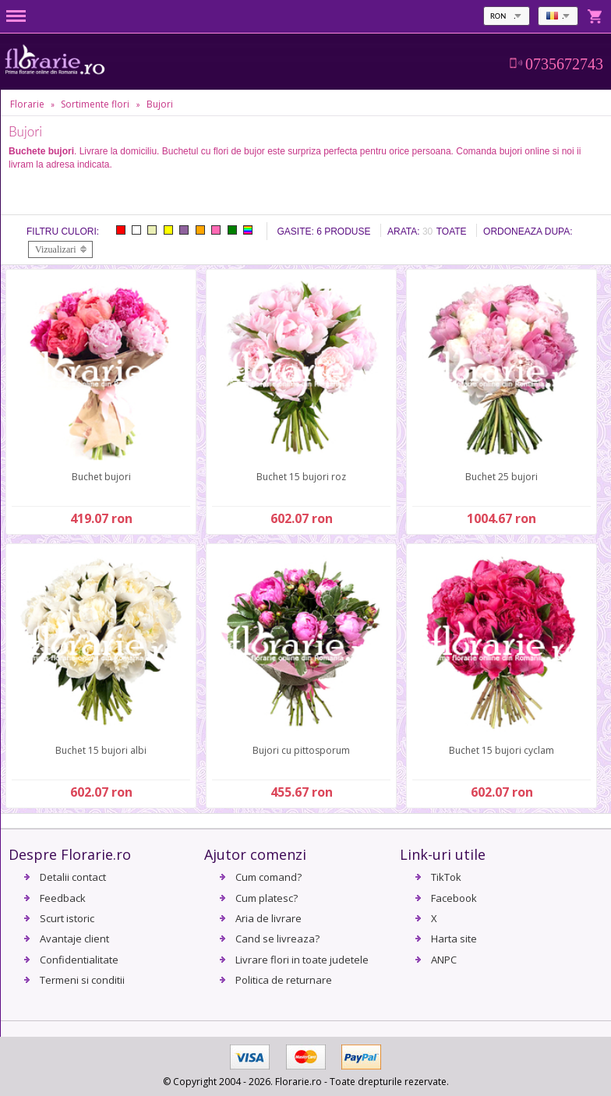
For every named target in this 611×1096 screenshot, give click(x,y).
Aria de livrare (268, 918)
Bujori (160, 104)
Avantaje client (74, 939)
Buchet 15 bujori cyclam (501, 750)
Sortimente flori (95, 104)
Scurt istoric (67, 918)
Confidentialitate (79, 960)
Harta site (454, 939)
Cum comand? (268, 877)
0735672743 (564, 64)
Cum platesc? (266, 898)
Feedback (63, 898)
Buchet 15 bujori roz (301, 476)
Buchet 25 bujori (501, 476)
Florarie (27, 104)
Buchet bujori (101, 476)
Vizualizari (55, 249)
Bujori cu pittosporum (301, 750)
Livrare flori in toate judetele (302, 960)
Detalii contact (73, 877)
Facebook (454, 898)
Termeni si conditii (82, 980)
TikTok (446, 877)
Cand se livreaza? (277, 939)
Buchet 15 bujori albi (101, 750)
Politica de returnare (283, 980)
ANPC (444, 960)
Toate (451, 231)
